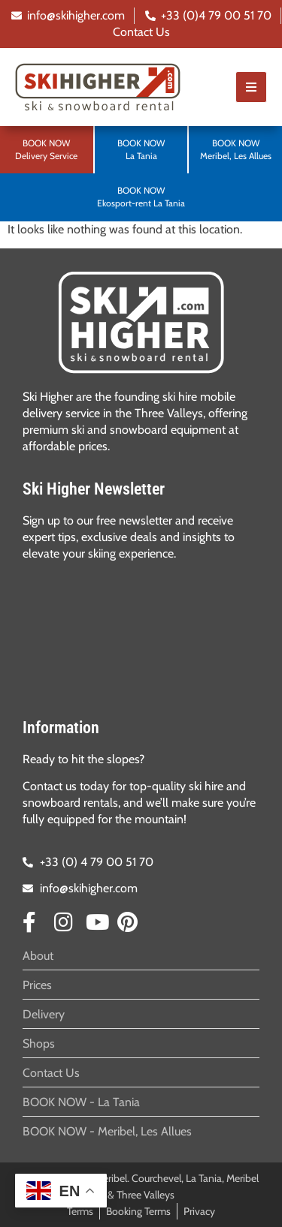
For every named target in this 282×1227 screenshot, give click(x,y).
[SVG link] (141, 322)
